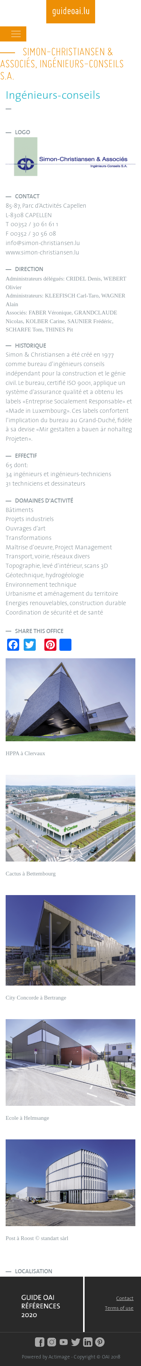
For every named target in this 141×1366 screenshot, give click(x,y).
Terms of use (119, 1308)
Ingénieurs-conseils (53, 95)
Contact (124, 1298)
